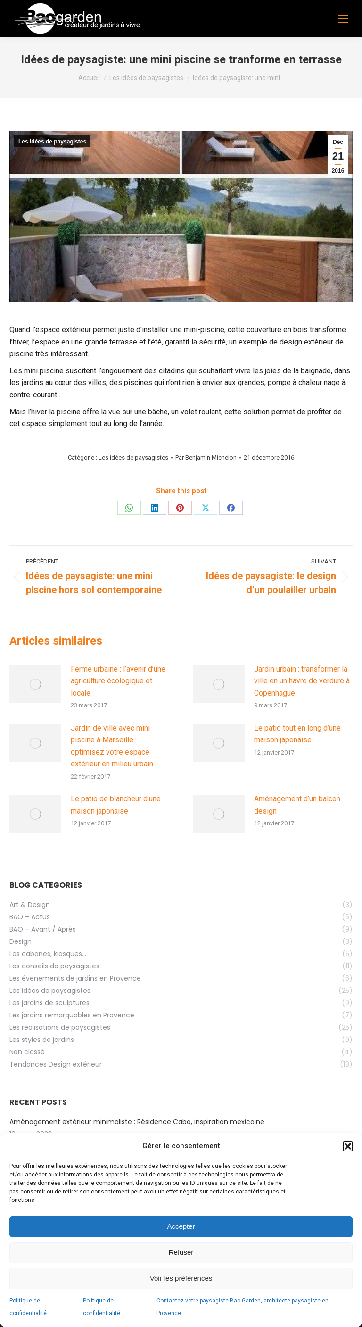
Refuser (181, 1252)
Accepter (181, 1226)
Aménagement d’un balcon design (297, 804)
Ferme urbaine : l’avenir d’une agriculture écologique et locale (118, 680)
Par (206, 457)
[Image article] (35, 684)
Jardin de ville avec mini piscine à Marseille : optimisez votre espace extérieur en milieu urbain (112, 746)
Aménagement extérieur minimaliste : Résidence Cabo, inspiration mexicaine (136, 1121)
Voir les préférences (181, 1278)
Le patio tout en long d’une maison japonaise (297, 734)
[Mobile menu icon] (343, 18)
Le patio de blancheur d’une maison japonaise (116, 804)
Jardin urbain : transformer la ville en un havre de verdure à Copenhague (302, 680)
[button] (348, 1146)
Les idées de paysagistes (52, 141)
